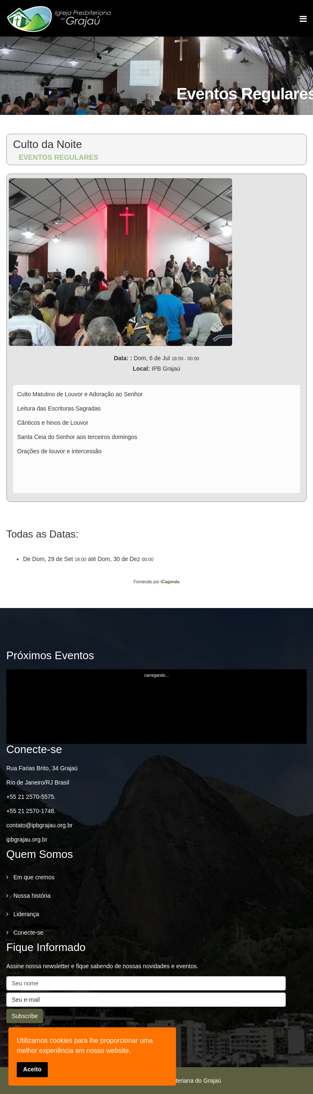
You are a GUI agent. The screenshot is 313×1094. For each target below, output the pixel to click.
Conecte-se (27, 932)
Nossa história (31, 895)
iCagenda (169, 581)
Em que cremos (33, 877)
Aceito (32, 1069)
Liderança (25, 914)
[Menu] (303, 19)
